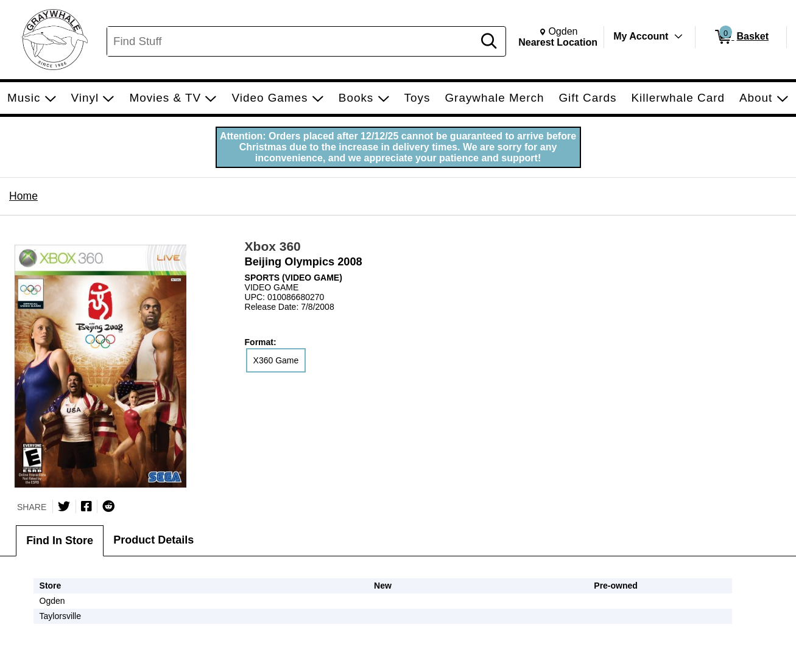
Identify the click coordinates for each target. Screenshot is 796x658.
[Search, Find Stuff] (292, 41)
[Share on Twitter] (64, 506)
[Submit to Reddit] (108, 506)
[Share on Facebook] (86, 506)
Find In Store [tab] (59, 540)
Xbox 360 (273, 246)
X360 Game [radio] (276, 360)
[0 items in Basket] (741, 37)
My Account (640, 36)
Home (23, 196)
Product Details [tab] (153, 540)
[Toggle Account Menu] (678, 36)
